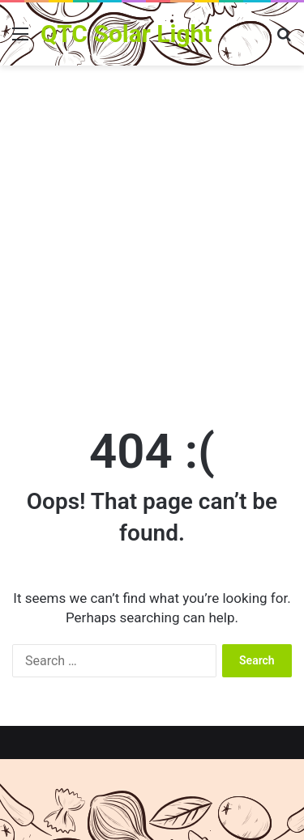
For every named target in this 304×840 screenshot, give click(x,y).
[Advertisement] (152, 241)
